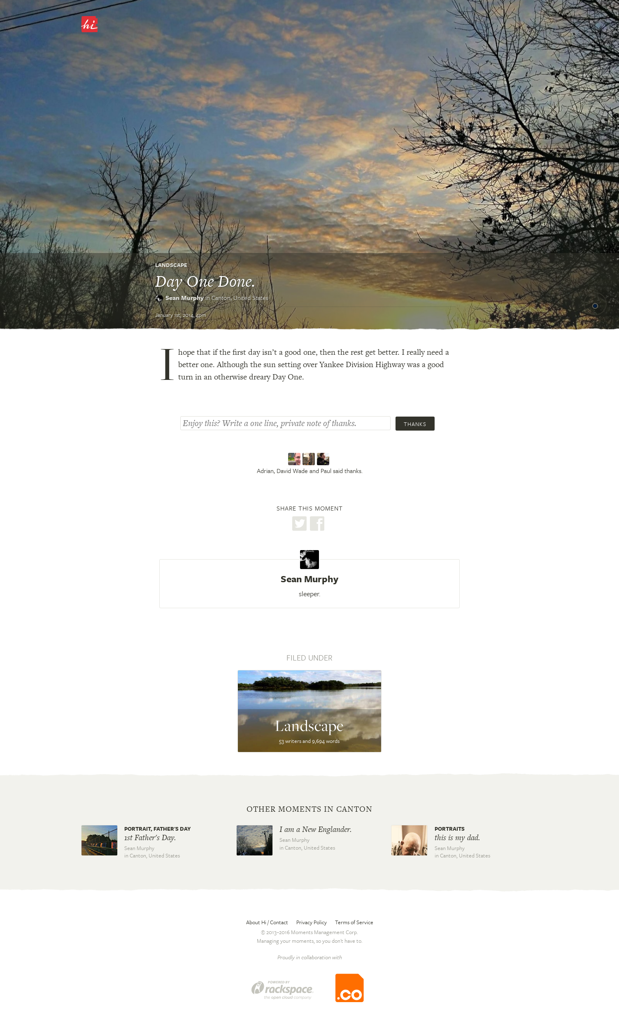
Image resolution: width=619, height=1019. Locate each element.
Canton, (240, 297)
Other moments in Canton (309, 809)
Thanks (415, 424)
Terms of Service (354, 922)
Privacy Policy (311, 922)
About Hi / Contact (267, 922)
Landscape (171, 265)
